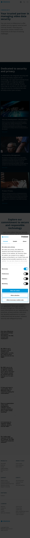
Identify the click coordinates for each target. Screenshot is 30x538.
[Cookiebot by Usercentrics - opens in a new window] (21, 237)
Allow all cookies (15, 290)
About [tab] (24, 241)
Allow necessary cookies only (15, 300)
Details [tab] (15, 241)
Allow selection (15, 295)
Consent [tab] (5, 241)
